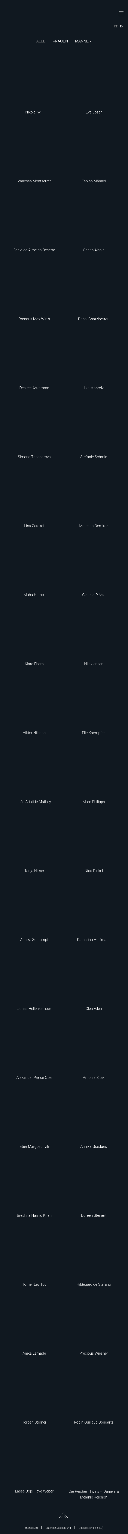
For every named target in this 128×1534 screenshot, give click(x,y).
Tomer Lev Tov (34, 1284)
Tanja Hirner (34, 870)
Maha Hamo (34, 594)
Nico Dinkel (93, 870)
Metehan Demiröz (93, 526)
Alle (40, 41)
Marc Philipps (94, 801)
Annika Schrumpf (34, 939)
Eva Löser (94, 112)
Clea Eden (94, 1008)
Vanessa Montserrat (34, 181)
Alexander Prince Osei (34, 1077)
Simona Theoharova (34, 457)
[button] (121, 13)
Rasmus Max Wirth (34, 319)
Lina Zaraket (34, 526)
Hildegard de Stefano (94, 1284)
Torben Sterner (34, 1422)
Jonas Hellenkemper (34, 1008)
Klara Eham (34, 664)
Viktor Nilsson (34, 733)
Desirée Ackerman (34, 388)
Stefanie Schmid (93, 457)
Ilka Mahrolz (94, 388)
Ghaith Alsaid (94, 250)
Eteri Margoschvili (34, 1146)
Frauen (60, 41)
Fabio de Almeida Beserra (34, 250)
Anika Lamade (34, 1353)
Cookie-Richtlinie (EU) (91, 1527)
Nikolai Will (34, 112)
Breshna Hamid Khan (34, 1215)
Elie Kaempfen (94, 733)
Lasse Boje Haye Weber (34, 1491)
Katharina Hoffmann (93, 939)
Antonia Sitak (94, 1077)
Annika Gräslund (93, 1146)
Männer (83, 41)
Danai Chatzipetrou (93, 319)
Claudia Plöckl (93, 595)
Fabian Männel (94, 181)
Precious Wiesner (93, 1353)
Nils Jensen (93, 664)
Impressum (31, 1527)
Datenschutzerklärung (58, 1527)
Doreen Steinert (94, 1215)
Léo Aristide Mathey (34, 801)
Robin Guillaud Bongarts (94, 1422)
